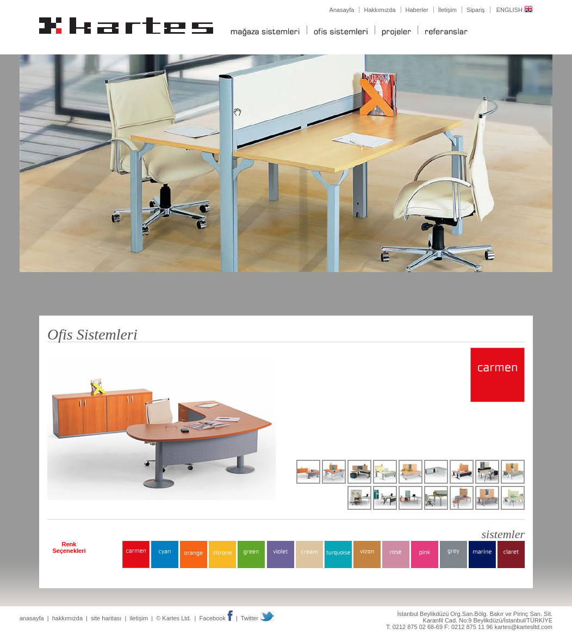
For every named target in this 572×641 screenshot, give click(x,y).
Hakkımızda (379, 10)
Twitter (257, 618)
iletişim (138, 618)
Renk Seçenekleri (68, 547)
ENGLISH (514, 10)
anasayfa (32, 618)
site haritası (106, 618)
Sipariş (476, 10)
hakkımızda (67, 618)
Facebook (216, 618)
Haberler (417, 10)
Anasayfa (342, 10)
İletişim (447, 10)
